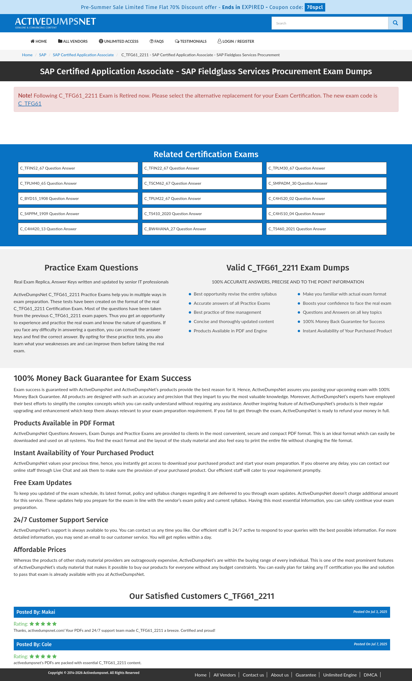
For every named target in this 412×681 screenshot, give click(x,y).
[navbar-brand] (21, 38)
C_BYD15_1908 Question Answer (49, 198)
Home (39, 41)
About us (280, 674)
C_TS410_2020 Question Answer (173, 213)
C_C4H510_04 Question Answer (296, 213)
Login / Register (236, 41)
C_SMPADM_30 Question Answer (297, 183)
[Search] (395, 23)
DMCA (370, 674)
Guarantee (306, 674)
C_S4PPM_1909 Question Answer (49, 213)
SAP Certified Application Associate (83, 54)
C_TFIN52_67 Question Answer (47, 168)
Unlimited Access (118, 41)
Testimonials (190, 41)
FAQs (157, 41)
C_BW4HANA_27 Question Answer (175, 228)
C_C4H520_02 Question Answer (296, 198)
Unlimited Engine (340, 674)
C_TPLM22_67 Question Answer (172, 198)
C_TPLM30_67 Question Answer (296, 168)
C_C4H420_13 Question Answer (48, 228)
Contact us (253, 674)
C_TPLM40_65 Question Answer (48, 183)
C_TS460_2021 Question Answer (297, 228)
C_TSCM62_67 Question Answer (172, 183)
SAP (42, 54)
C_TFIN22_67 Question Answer (171, 168)
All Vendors (73, 41)
